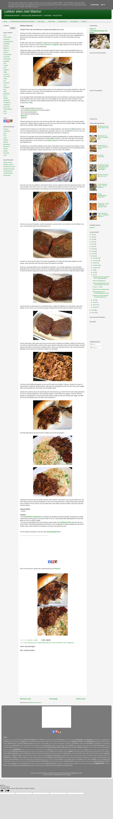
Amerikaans (6, 131)
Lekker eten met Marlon (22, 11)
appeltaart (39, 741)
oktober (95, 263)
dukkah (91, 745)
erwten (11, 747)
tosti (71, 763)
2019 (93, 249)
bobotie (102, 741)
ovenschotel (6, 76)
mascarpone (57, 755)
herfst (61, 749)
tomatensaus (52, 763)
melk (4, 67)
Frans (5, 135)
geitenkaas (85, 747)
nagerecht (6, 70)
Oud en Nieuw (7, 37)
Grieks (5, 138)
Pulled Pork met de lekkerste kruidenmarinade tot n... (100, 296)
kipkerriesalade (89, 751)
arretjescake (45, 741)
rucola (84, 759)
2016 (93, 256)
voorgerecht (6, 104)
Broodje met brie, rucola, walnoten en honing (103, 147)
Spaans (5, 151)
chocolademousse (7, 745)
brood (26, 743)
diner (25, 642)
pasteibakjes (66, 757)
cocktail (21, 745)
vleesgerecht (70, 642)
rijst (72, 759)
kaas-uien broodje (92, 749)
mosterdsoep (89, 755)
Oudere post (80, 699)
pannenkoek (40, 757)
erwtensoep (15, 747)
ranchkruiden (7, 175)
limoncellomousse (7, 755)
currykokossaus (62, 745)
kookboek (40, 753)
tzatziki (73, 763)
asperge (50, 741)
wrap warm (54, 765)
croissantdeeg (47, 745)
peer (71, 757)
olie (33, 757)
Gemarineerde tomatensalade (101, 289)
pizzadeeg (15, 759)
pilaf (109, 757)
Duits (4, 133)
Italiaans (5, 142)
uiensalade (80, 763)
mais (19, 755)
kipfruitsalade (76, 751)
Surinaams (6, 153)
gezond (108, 747)
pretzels (31, 759)
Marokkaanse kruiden (9, 166)
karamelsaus (27, 751)
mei (94, 274)
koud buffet (6, 57)
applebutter (6, 43)
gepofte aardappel (93, 747)
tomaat (46, 763)
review (69, 759)
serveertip (28, 761)
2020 (93, 246)
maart (95, 302)
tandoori (33, 763)
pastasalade (55, 757)
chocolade (89, 743)
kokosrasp (27, 753)
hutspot (79, 749)
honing (65, 749)
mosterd (84, 755)
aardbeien (6, 741)
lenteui (101, 753)
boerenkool (107, 741)
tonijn (65, 763)
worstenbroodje (38, 765)
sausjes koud (106, 759)
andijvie (19, 741)
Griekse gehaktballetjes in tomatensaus (102, 195)
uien (77, 763)
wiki (31, 102)
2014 (93, 312)
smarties (51, 761)
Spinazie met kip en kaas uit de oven (103, 175)
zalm (63, 765)
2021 (93, 244)
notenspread (29, 757)
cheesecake (82, 743)
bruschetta (43, 743)
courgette (36, 745)
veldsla (106, 763)
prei (28, 759)
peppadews (85, 757)
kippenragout (101, 751)
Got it (103, 5)
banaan (65, 741)
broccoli (21, 743)
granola (11, 749)
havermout (56, 749)
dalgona (68, 745)
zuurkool (70, 765)
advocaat (11, 741)
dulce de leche (97, 745)
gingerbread (6, 749)
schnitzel (20, 761)
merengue (63, 755)
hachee (26, 749)
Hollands (5, 140)
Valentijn (73, 739)
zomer (5, 113)
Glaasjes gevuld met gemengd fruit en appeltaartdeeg (101, 277)
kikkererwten (56, 751)
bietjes (85, 741)
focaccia (34, 747)
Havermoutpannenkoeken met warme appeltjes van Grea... (101, 283)
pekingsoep (74, 757)
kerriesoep (47, 751)
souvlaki (49, 140)
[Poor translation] (7, 790)
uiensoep (85, 763)
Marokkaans (6, 144)
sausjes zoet (14, 761)
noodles (14, 757)
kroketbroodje (54, 753)
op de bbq (6, 74)
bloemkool (97, 741)
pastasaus (60, 757)
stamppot (14, 763)
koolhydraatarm (46, 753)
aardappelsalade (105, 739)
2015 (93, 310)
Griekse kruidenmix (31, 110)
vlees (64, 642)
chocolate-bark (16, 745)
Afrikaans (6, 129)
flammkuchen (29, 747)
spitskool (5, 763)
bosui (14, 743)
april (94, 300)
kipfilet (71, 751)
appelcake (28, 741)
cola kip (31, 745)
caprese (51, 743)
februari (95, 305)
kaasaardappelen (100, 749)
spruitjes (9, 763)
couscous (41, 745)
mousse (95, 755)
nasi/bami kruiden (65, 522)
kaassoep (5, 751)
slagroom (38, 761)
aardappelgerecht (8, 41)
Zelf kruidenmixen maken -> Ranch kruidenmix (102, 186)
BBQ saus (24, 116)
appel (23, 741)
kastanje (32, 751)
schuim (23, 761)
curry (56, 745)
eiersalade (5, 747)
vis (109, 763)
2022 (93, 241)
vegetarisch (6, 100)
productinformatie (38, 759)
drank (72, 745)
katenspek (36, 751)
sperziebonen (101, 761)
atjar (59, 741)
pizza (10, 759)
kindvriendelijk (41, 642)
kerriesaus (41, 751)
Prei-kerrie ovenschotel (101, 156)
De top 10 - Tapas (97, 287)
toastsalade (6, 93)
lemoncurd (96, 753)
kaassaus (107, 749)
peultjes (98, 757)
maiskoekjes (24, 755)
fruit (44, 747)
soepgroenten (77, 761)
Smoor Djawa (67, 739)
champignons (68, 743)
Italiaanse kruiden (8, 164)
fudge (47, 747)
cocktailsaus (27, 745)
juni (94, 272)
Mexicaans (6, 146)
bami (61, 741)
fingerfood (6, 50)
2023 (93, 239)
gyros (55, 140)
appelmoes (33, 741)
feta (24, 747)
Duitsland (21, 739)
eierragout (107, 745)
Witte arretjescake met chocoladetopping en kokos (101, 292)
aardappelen (79, 739)
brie (17, 743)
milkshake (71, 755)
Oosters (5, 148)
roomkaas (80, 759)
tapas (4, 91)
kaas (86, 749)
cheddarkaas (75, 743)
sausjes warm (7, 761)
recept (53, 642)
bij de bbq (6, 46)
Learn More (94, 5)
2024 (93, 237)
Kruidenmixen (62, 21)
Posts (93, 344)
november (96, 260)
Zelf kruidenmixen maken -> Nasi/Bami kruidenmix (103, 215)
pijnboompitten (104, 757)
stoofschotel (59, 642)
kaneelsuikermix (7, 171)
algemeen (92, 227)
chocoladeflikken (98, 743)
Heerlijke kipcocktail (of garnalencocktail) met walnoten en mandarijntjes (103, 167)
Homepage (53, 699)
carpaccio (55, 743)
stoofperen (19, 763)
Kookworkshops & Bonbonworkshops (22, 21)
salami (98, 759)
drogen (79, 745)
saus (4, 80)
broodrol (30, 743)
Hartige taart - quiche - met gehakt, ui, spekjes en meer (103, 205)
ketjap (51, 751)
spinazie (107, 761)
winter (5, 111)
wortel (43, 765)
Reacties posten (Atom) (34, 702)
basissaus (69, 741)
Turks (4, 155)
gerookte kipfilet (101, 747)
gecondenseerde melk (57, 747)
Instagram (55, 44)
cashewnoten (61, 743)
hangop (41, 749)
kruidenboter (60, 753)
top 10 (5, 96)
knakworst (107, 751)
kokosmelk (21, 753)
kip (60, 751)
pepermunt (80, 757)
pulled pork (48, 642)
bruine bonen (36, 743)
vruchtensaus (15, 765)
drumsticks (86, 745)
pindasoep (5, 759)
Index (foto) (51, 21)
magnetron (15, 755)
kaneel (9, 751)
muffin (108, 755)
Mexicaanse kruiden (8, 169)
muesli (104, 755)
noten (24, 757)
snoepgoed (6, 87)
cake (47, 743)
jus (83, 749)
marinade (43, 755)
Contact (83, 21)
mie (68, 755)
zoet (65, 765)
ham (30, 749)
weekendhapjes (7, 109)
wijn (21, 765)
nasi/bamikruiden (8, 173)
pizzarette (20, 759)
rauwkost (60, 759)
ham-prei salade (35, 749)
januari (95, 307)
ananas (16, 741)
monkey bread (78, 755)
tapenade (38, 763)
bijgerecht (6, 48)
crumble (53, 745)
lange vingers (85, 753)
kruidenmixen (7, 59)
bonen (10, 743)
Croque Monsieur (15, 739)
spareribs (91, 761)
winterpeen (25, 765)
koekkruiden (15, 753)
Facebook (47, 44)
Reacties (94, 347)
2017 (93, 253)
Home (5, 21)
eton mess (21, 747)
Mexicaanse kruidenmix (33, 516)
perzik (95, 757)
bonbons (5, 743)
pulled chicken (46, 759)
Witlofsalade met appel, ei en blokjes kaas (103, 137)
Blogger (68, 774)
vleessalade (9, 765)
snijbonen (60, 761)
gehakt (79, 747)
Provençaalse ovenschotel (50, 739)
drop (83, 745)
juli (94, 270)
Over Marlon (74, 21)
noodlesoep (20, 757)
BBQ (4, 739)
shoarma (33, 761)
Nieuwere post (25, 699)
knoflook (5, 753)
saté (101, 759)
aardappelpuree (97, 739)
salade (5, 78)
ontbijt (5, 72)
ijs (82, 749)
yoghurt (59, 765)
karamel (21, 751)
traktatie (5, 98)
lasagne (92, 753)
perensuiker (91, 757)
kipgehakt (82, 751)
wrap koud (48, 765)
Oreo (38, 739)
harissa (44, 749)
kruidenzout (73, 753)
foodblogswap (39, 747)
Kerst (4, 35)
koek (9, 753)
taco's (30, 763)
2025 (93, 234)
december (96, 258)
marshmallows (49, 755)
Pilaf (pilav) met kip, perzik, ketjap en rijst (103, 127)
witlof (30, 765)
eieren (103, 745)
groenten (5, 52)
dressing (76, 745)
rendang (65, 759)
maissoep (30, 755)
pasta (49, 757)
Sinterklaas (6, 39)
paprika (45, 757)
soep (4, 89)
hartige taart (50, 749)
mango (38, 755)
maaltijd (5, 65)
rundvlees (89, 759)
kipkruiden (95, 751)
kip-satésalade (65, 751)
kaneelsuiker (15, 751)
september (96, 265)
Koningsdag (32, 739)
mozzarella (100, 755)
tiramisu (42, 763)
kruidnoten (79, 753)
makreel (34, 755)
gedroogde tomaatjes (71, 747)
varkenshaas (91, 763)
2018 (93, 251)
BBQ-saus (8, 739)
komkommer (34, 753)
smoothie (56, 761)
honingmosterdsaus (72, 749)
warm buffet (6, 107)
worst (32, 765)
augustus (95, 267)
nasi (11, 757)
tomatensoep (60, 763)
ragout (56, 759)
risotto (75, 759)
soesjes (82, 761)
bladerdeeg (90, 741)
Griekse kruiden (32, 642)
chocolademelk (106, 743)
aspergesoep (55, 741)
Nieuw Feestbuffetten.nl (99, 280)
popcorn (24, 759)
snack (5, 85)
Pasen (42, 739)
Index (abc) (41, 21)
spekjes (95, 761)
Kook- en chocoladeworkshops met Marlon (98, 31)
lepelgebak (6, 61)
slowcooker (6, 83)
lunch (4, 63)
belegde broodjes (77, 741)
